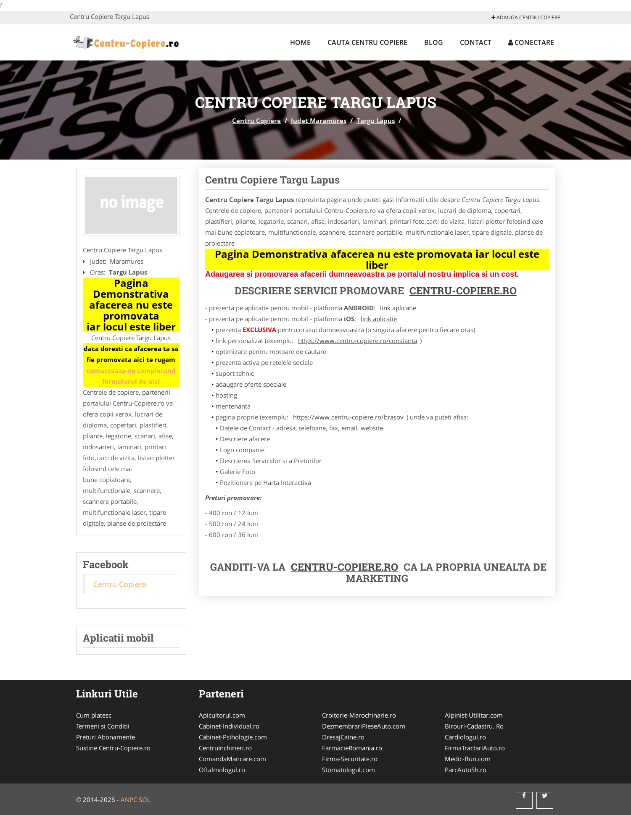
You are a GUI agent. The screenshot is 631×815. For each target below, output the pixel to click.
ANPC (129, 799)
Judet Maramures (318, 120)
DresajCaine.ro (343, 737)
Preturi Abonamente (105, 737)
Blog (433, 42)
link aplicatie (398, 308)
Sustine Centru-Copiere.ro (113, 748)
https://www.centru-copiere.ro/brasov (348, 417)
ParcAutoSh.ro (465, 769)
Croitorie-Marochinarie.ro (359, 715)
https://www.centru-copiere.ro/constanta (357, 340)
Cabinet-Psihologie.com (233, 737)
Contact (475, 42)
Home (300, 42)
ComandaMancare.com (232, 759)
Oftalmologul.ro (222, 769)
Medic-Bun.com (468, 759)
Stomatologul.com (348, 769)
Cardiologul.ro (465, 737)
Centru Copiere (256, 120)
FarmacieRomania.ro (352, 748)
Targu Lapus (375, 120)
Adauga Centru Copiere (525, 17)
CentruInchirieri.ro (225, 748)
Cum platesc (93, 715)
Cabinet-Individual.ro (229, 726)
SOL (144, 799)
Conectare (531, 42)
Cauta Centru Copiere (367, 42)
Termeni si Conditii (102, 726)
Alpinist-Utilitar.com (474, 715)
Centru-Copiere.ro (463, 290)
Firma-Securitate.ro (350, 759)
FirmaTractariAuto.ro (475, 748)
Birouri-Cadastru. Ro (474, 726)
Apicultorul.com (222, 715)
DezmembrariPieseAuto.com (363, 726)
